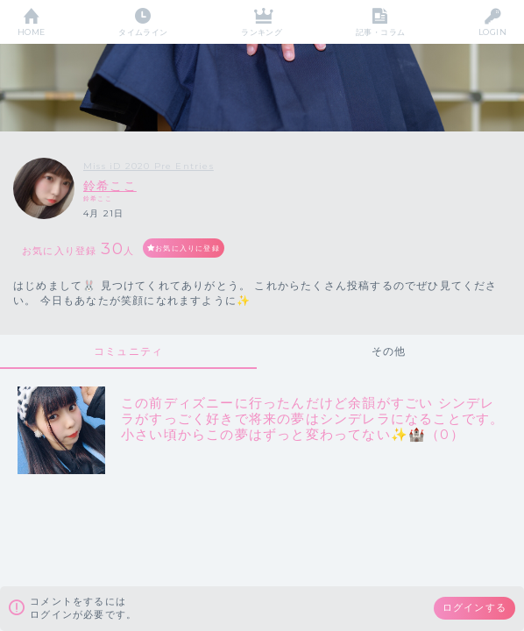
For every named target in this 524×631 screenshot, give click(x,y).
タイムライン (143, 32)
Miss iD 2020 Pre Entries (148, 166)
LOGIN (492, 32)
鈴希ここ (110, 186)
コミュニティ (128, 351)
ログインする (474, 607)
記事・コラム (381, 32)
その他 (389, 351)
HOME (32, 32)
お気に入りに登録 (187, 248)
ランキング (261, 32)
